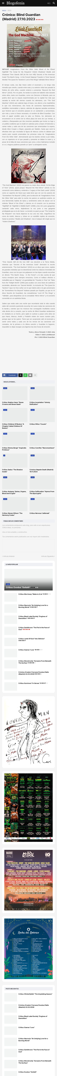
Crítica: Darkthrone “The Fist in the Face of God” (33, 628)
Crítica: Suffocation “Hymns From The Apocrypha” (42, 492)
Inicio (4, 10)
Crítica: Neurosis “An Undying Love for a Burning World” (33, 606)
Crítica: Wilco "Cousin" (38, 424)
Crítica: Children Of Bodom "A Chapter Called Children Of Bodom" (13, 426)
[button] (3, 3)
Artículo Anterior (9, 556)
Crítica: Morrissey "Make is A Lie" (34, 594)
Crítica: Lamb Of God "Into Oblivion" (31, 639)
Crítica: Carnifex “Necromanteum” (42, 448)
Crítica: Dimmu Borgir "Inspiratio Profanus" (14, 449)
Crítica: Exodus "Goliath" (27, 1072)
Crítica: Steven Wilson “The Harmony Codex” (12, 514)
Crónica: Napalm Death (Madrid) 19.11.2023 (41, 470)
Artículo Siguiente (47, 556)
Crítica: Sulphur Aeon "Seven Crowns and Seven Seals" (13, 403)
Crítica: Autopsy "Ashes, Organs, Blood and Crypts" (14, 492)
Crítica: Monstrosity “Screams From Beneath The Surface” (34, 662)
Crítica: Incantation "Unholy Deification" (40, 403)
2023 (9, 10)
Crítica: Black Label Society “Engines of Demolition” (32, 617)
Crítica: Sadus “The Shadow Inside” (12, 470)
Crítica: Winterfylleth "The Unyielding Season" (35, 994)
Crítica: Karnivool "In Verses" (33, 683)
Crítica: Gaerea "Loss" (30, 650)
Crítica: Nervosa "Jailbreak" (40, 513)
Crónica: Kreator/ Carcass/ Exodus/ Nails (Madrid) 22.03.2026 (33, 673)
